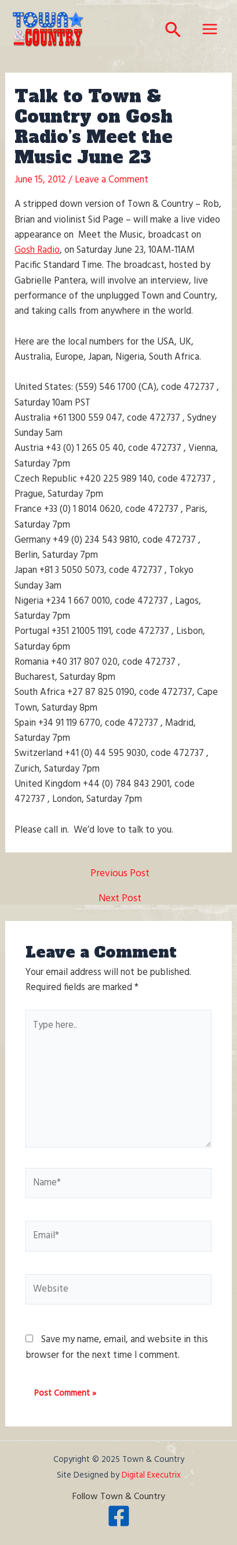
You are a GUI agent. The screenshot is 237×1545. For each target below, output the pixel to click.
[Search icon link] (173, 33)
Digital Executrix (151, 1475)
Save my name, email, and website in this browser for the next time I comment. (116, 1347)
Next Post (120, 899)
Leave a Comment (111, 180)
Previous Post (120, 874)
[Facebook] (118, 1516)
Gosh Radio (37, 250)
